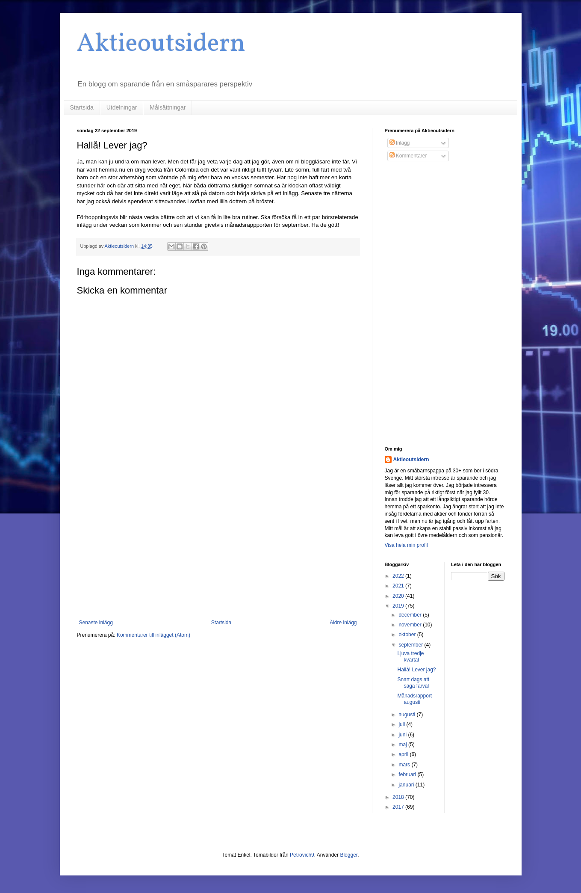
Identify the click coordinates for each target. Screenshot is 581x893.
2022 (398, 576)
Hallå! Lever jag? (416, 670)
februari (407, 774)
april (404, 754)
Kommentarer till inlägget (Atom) (153, 635)
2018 (398, 797)
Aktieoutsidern (161, 44)
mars (404, 765)
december (410, 615)
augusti (407, 715)
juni (403, 735)
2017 (398, 807)
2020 (398, 596)
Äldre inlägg (343, 623)
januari (406, 785)
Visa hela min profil (406, 545)
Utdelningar (121, 107)
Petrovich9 (302, 855)
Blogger (348, 855)
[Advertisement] (218, 549)
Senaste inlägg (96, 623)
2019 (398, 606)
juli (402, 724)
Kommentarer (408, 156)
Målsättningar (168, 107)
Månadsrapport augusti (414, 699)
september (411, 645)
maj (403, 745)
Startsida (82, 107)
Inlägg (399, 143)
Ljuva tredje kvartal (410, 656)
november (410, 625)
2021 (398, 586)
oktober (407, 635)
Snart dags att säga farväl (413, 682)
